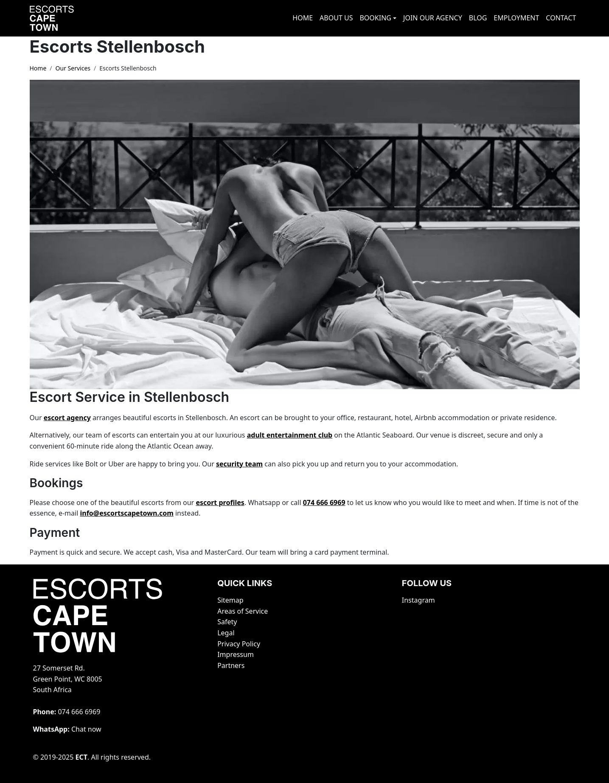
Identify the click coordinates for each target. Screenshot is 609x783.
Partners (230, 665)
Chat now (86, 729)
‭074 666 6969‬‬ (79, 711)
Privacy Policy (238, 643)
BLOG (478, 17)
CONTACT (561, 17)
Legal (225, 632)
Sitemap (230, 600)
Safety (227, 621)
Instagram (418, 600)
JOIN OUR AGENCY (432, 17)
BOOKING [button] (375, 17)
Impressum (235, 654)
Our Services (73, 68)
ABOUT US (336, 17)
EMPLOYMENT (516, 17)
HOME (302, 17)
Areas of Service (242, 611)
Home (38, 68)
